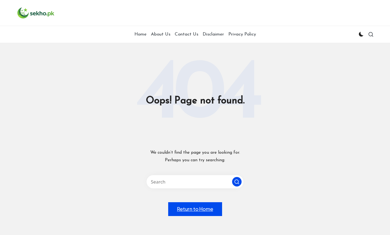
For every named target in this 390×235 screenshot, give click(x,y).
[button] (237, 181)
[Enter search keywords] (195, 182)
